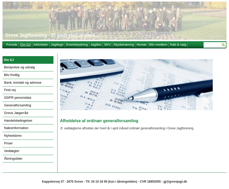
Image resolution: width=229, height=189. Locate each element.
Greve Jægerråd (16, 113)
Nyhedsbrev (13, 135)
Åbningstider (13, 158)
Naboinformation (16, 128)
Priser (8, 143)
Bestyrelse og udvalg (19, 67)
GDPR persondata (17, 97)
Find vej (10, 90)
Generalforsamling (17, 105)
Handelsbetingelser (18, 120)
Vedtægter (11, 151)
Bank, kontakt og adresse (22, 82)
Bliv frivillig (12, 75)
